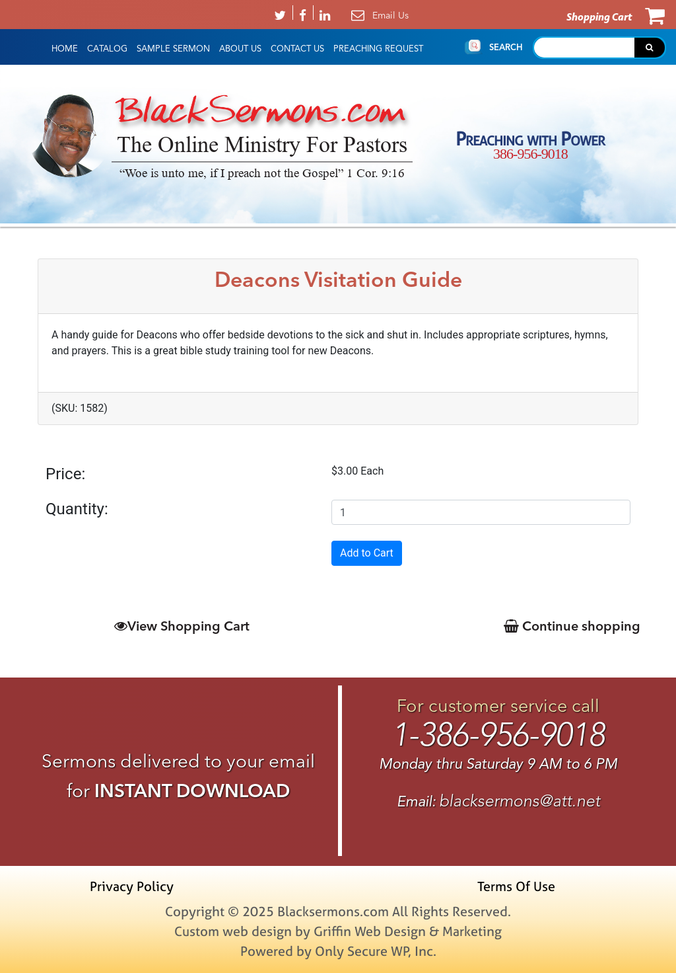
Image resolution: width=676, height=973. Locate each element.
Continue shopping (572, 625)
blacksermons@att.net (519, 801)
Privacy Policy (132, 886)
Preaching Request (378, 49)
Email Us (390, 15)
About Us (240, 49)
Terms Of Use (516, 886)
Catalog (107, 49)
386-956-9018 (530, 153)
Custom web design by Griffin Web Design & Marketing (338, 931)
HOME (64, 49)
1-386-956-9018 (498, 735)
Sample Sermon (173, 49)
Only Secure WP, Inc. (375, 951)
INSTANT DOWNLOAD (192, 790)
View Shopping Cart (182, 625)
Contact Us (297, 49)
